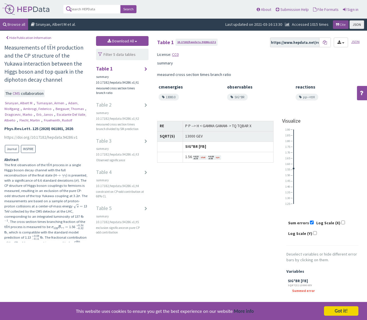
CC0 (175, 54)
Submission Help (292, 9)
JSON (357, 24)
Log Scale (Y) (300, 233)
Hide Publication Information (28, 38)
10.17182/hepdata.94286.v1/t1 (196, 42)
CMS (17, 93)
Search (128, 9)
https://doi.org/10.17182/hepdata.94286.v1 (41, 137)
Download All (122, 41)
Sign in (350, 9)
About (264, 9)
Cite (340, 24)
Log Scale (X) (328, 222)
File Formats (326, 9)
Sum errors (298, 222)
